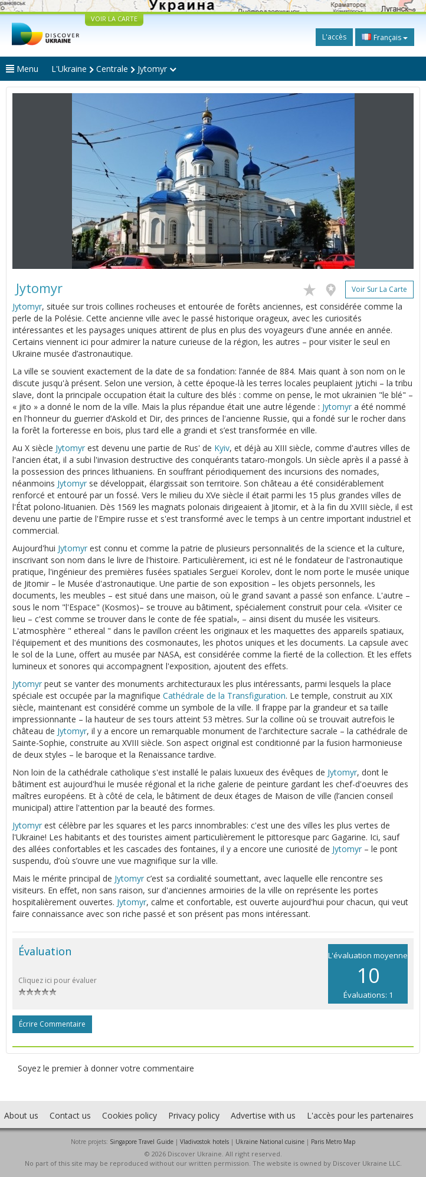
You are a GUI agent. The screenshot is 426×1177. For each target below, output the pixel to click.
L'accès (334, 37)
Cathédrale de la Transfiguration (224, 695)
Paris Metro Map (333, 1141)
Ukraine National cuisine (269, 1141)
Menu (22, 68)
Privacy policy (193, 1115)
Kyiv (222, 447)
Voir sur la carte (379, 289)
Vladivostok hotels (204, 1141)
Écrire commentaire (52, 1024)
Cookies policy (129, 1115)
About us (21, 1115)
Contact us (70, 1115)
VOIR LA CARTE (114, 18)
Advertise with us (263, 1115)
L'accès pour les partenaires (360, 1115)
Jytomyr (27, 306)
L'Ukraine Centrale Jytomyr (113, 68)
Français (385, 37)
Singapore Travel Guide (141, 1141)
